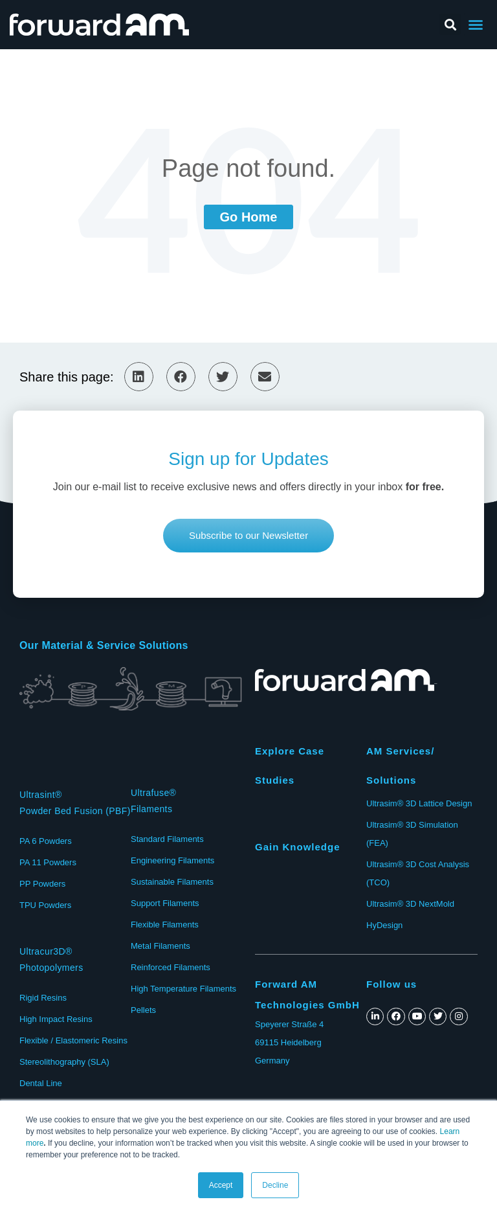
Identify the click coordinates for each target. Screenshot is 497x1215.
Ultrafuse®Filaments (153, 801)
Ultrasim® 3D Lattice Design (419, 803)
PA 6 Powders (45, 841)
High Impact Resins (56, 1019)
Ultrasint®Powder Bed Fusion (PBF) (75, 802)
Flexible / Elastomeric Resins (73, 1040)
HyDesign (384, 925)
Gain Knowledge (297, 846)
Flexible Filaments (165, 924)
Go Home (249, 217)
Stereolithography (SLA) (64, 1062)
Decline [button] (275, 1185)
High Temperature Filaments (183, 989)
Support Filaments (165, 903)
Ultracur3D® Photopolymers (51, 959)
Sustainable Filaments (172, 882)
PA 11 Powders (47, 862)
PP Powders (42, 884)
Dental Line (40, 1083)
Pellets (143, 1010)
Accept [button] (221, 1185)
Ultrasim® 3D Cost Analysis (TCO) (417, 873)
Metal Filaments (160, 946)
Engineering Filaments (172, 860)
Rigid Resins (43, 998)
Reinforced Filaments (170, 967)
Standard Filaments (167, 839)
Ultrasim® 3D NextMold (410, 904)
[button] (248, 535)
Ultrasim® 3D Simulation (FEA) (412, 834)
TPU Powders (45, 905)
